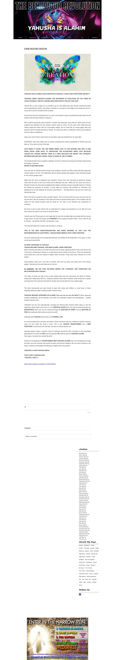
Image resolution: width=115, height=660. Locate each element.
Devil (91, 551)
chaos (91, 573)
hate (86, 579)
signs (84, 582)
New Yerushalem (89, 559)
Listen (93, 556)
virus (80, 585)
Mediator (81, 559)
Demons (81, 551)
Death (97, 548)
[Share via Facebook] (25, 407)
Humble (88, 556)
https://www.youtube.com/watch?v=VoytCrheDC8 (40, 364)
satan (80, 582)
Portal (95, 562)
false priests (82, 576)
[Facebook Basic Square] (80, 594)
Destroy (87, 551)
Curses (92, 548)
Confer (81, 548)
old (90, 579)
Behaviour (87, 545)
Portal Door (82, 565)
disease (96, 573)
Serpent (93, 565)
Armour (81, 545)
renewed (94, 579)
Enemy (88, 554)
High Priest (82, 556)
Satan (88, 565)
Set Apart (81, 568)
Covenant (86, 548)
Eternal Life (94, 554)
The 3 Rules (88, 568)
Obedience (89, 562)
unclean (94, 582)
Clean (92, 545)
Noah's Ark (82, 562)
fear (80, 579)
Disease (96, 551)
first (83, 579)
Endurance (82, 554)
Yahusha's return (83, 573)
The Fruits (82, 571)
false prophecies (91, 576)
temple (89, 582)
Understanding (90, 571)
